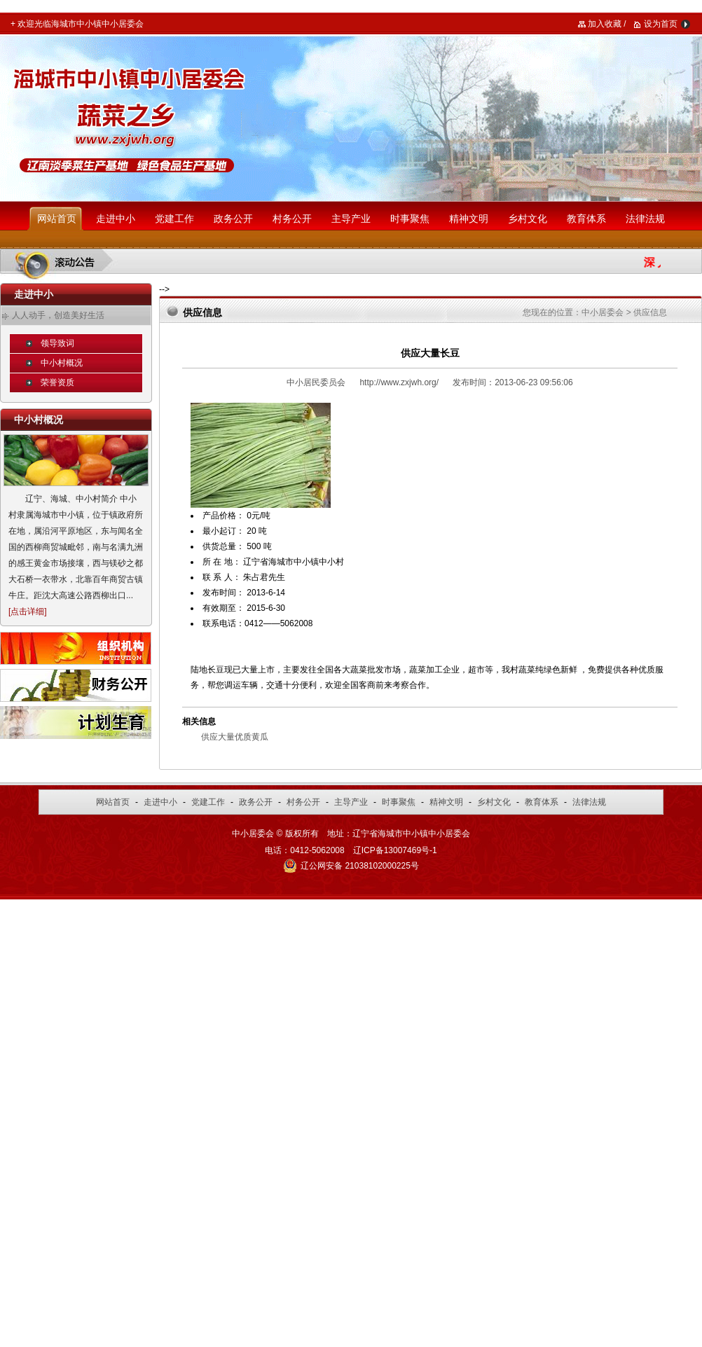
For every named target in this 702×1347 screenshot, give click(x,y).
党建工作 (174, 218)
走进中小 (115, 218)
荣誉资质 (57, 382)
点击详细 (27, 611)
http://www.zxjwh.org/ (399, 382)
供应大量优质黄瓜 (234, 737)
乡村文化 (527, 218)
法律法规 (645, 218)
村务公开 (292, 218)
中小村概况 (62, 363)
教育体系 (586, 218)
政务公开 (233, 218)
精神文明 (468, 218)
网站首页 (56, 218)
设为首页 (660, 24)
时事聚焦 (409, 218)
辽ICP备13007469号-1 (395, 850)
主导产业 (351, 218)
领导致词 (57, 343)
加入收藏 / (607, 24)
